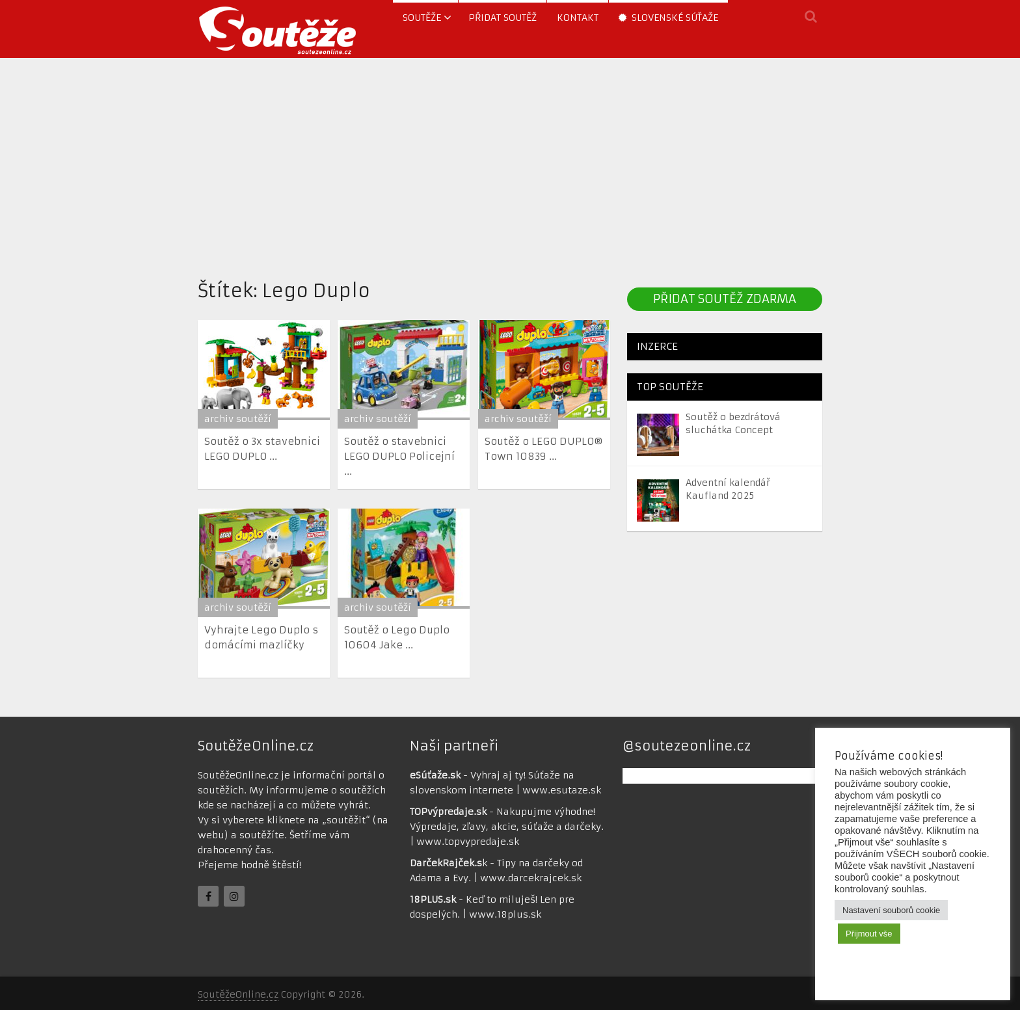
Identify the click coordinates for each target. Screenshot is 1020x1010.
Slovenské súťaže (668, 17)
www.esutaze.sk (561, 790)
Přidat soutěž (502, 17)
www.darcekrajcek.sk (531, 878)
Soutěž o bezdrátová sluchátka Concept (733, 423)
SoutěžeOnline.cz (238, 994)
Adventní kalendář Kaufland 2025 (728, 489)
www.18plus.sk (505, 914)
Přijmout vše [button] (869, 933)
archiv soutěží (237, 419)
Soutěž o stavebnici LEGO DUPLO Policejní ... (399, 456)
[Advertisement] (510, 164)
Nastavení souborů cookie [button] (891, 910)
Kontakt (577, 17)
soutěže (422, 17)
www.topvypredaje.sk (467, 841)
